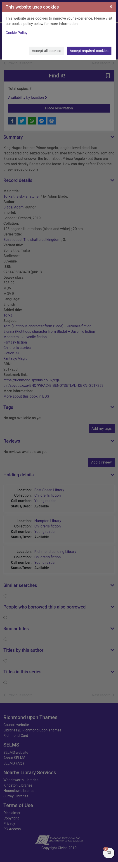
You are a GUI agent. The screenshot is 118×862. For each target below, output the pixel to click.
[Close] (111, 6)
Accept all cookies (46, 51)
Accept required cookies (89, 51)
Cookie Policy (16, 33)
